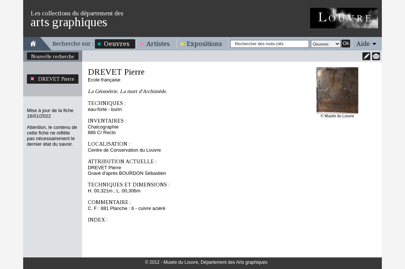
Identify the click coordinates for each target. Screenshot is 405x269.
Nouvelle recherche (52, 56)
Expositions (204, 43)
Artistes (158, 43)
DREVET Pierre (56, 79)
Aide (363, 43)
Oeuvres (116, 43)
